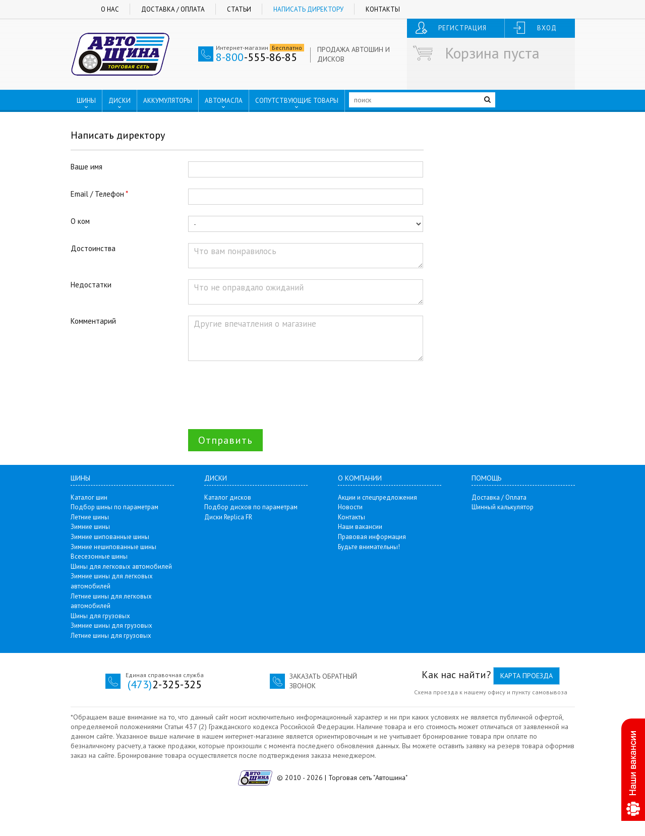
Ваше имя (86, 166)
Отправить (225, 440)
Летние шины (90, 517)
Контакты (383, 9)
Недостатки (91, 284)
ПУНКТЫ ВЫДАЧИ (109, 121)
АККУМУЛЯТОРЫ (167, 100)
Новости (350, 507)
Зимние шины (90, 526)
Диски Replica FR (228, 517)
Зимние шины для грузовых (111, 625)
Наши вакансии (360, 526)
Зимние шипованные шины (110, 536)
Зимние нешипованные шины (113, 547)
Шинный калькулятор (503, 507)
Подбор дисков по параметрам (251, 507)
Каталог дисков (227, 497)
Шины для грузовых (100, 616)
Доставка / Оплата (173, 9)
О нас (110, 9)
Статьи (239, 9)
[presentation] (264, 391)
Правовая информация (372, 536)
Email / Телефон (97, 194)
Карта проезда (526, 675)
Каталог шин (89, 497)
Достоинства (93, 248)
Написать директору (308, 9)
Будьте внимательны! (369, 547)
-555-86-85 (256, 57)
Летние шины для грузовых (111, 635)
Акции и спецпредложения (377, 497)
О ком (80, 221)
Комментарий (93, 321)
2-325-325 (165, 684)
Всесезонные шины (99, 556)
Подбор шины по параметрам (114, 507)
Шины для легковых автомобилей (121, 566)
